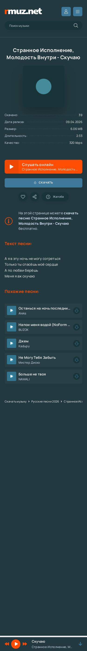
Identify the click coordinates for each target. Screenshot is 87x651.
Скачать (43, 182)
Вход (66, 11)
